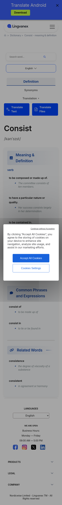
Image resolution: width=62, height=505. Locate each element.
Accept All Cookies (31, 258)
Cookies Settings (31, 268)
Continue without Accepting (43, 229)
